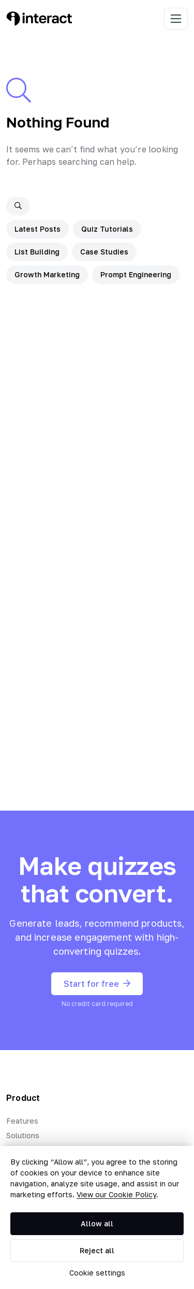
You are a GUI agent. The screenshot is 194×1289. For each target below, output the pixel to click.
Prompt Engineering (135, 274)
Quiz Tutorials (107, 228)
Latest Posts (37, 228)
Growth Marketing (47, 274)
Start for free (97, 984)
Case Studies (104, 251)
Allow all (97, 1223)
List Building (36, 251)
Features (22, 1120)
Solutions (22, 1135)
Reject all (97, 1250)
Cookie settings (97, 1272)
